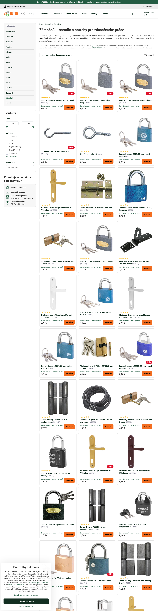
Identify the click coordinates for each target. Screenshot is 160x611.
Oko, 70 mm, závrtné (88, 154)
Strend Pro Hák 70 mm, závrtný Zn (55, 152)
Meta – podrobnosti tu (16, 585)
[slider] (7, 127)
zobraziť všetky (12, 157)
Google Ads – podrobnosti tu (38, 582)
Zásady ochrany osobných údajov (26, 595)
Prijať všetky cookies (26, 601)
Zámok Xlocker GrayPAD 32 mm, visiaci (57, 100)
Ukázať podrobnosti (26, 606)
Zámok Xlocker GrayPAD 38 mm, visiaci (135, 100)
